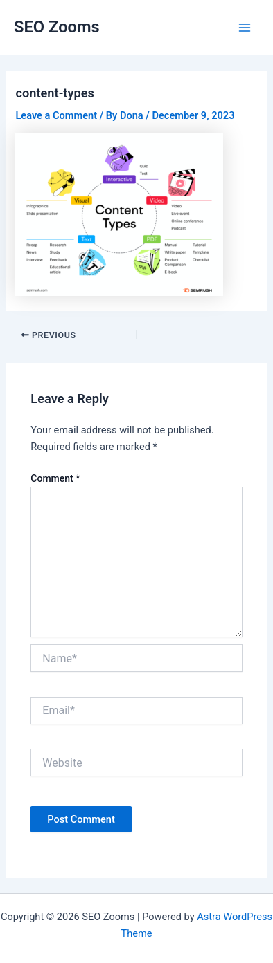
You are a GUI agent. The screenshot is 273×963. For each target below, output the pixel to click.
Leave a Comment (56, 115)
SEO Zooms (57, 27)
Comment (55, 478)
